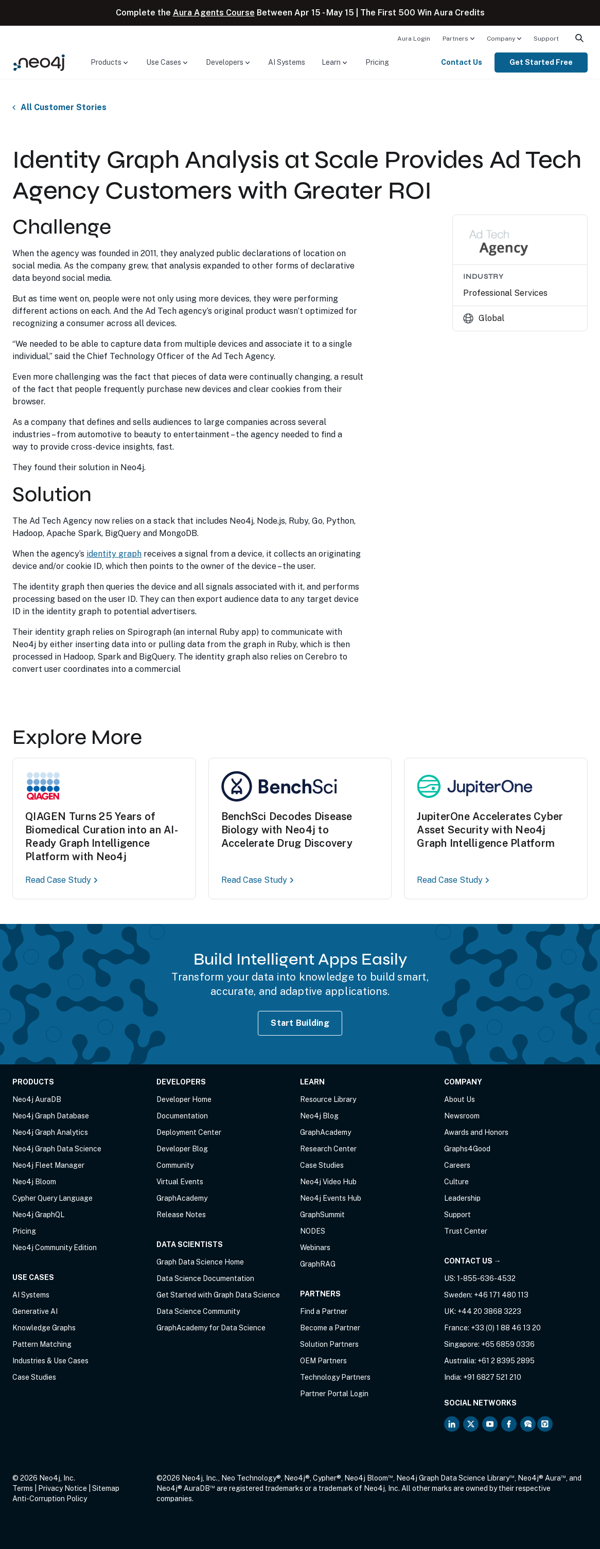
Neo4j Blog (319, 1116)
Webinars (315, 1247)
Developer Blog (182, 1149)
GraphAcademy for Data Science (211, 1328)
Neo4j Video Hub (328, 1182)
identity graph (114, 554)
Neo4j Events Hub (330, 1198)
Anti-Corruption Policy (49, 1498)
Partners (455, 38)
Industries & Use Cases (50, 1361)
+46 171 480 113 (501, 1295)
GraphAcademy (181, 1198)
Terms (22, 1488)
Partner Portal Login (334, 1394)
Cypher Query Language (52, 1198)
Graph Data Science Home (200, 1262)
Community (174, 1165)
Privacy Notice (62, 1488)
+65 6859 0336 (508, 1344)
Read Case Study (61, 880)
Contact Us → (472, 1261)
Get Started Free (541, 62)
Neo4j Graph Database (50, 1116)
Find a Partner (323, 1311)
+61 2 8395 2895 (506, 1361)
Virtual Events (179, 1182)
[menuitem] (413, 38)
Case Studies (34, 1377)
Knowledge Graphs (44, 1328)
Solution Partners (329, 1344)
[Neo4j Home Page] (39, 62)
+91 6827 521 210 (492, 1377)
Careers (457, 1165)
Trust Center (465, 1231)
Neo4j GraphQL (38, 1214)
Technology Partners (335, 1377)
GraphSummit (322, 1214)
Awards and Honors (476, 1132)
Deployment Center (188, 1132)
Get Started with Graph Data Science (218, 1295)
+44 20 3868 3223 (489, 1311)
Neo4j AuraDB (36, 1099)
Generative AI (35, 1311)
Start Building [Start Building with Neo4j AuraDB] (300, 1023)
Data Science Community (198, 1311)
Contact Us (461, 62)
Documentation (182, 1116)
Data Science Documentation (205, 1278)
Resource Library (328, 1099)
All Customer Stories (64, 107)
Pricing (377, 62)
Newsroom (462, 1116)
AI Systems (286, 62)
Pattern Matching (42, 1344)
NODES (312, 1231)
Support (546, 38)
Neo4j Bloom (34, 1182)
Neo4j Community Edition (54, 1247)
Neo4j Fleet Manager (48, 1165)
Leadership (462, 1198)
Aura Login (413, 38)
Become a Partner (330, 1328)
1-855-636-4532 (486, 1278)
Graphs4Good (467, 1149)
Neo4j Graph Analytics (50, 1132)
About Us (459, 1099)
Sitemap (105, 1488)
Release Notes (181, 1214)
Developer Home (183, 1099)
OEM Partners (323, 1361)
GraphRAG (318, 1264)
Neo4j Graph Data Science (56, 1149)
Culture (456, 1182)
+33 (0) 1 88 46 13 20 (506, 1328)
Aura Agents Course (214, 12)
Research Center (328, 1149)
